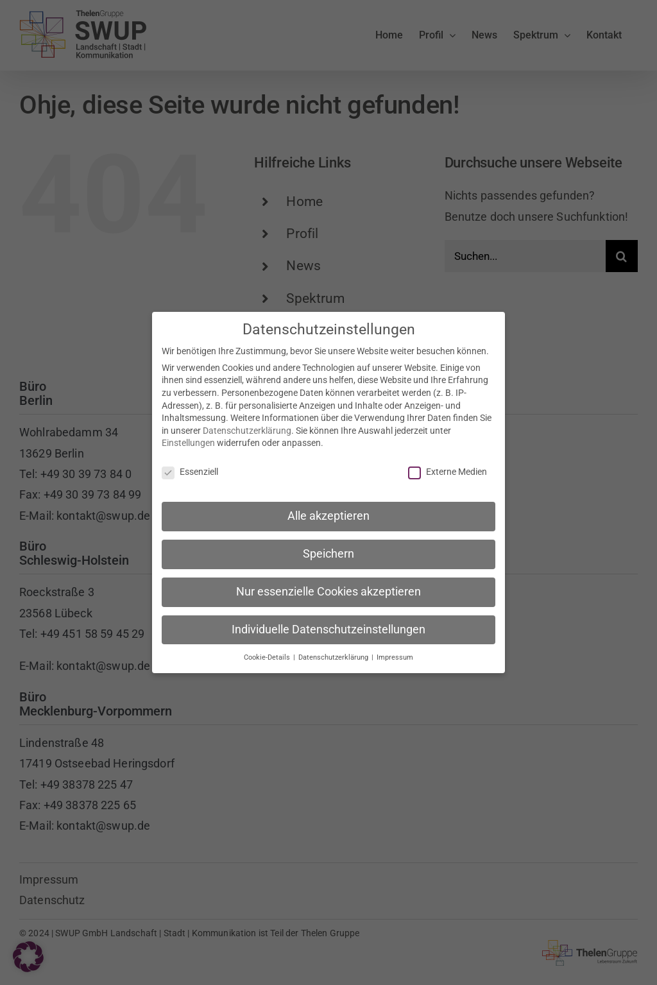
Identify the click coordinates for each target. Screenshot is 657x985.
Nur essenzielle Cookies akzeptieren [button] (328, 589)
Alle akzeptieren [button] (328, 514)
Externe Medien (447, 470)
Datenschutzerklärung (247, 429)
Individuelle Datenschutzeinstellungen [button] (328, 627)
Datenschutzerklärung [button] (334, 655)
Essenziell (190, 470)
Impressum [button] (395, 655)
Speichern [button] (328, 551)
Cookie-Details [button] (268, 655)
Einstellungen (188, 441)
